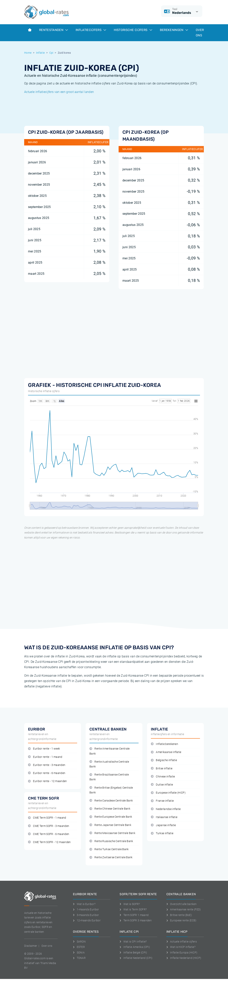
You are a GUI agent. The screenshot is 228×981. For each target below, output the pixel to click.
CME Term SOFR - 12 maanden (49, 842)
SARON (79, 941)
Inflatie (40, 52)
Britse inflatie (161, 768)
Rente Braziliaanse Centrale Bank (109, 777)
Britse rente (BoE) (179, 915)
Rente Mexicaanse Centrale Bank (112, 833)
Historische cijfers (133, 30)
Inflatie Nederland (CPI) (136, 957)
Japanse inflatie (163, 825)
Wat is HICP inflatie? (180, 946)
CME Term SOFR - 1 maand (47, 817)
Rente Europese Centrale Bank (110, 816)
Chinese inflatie (163, 776)
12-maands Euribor (87, 920)
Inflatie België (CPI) (133, 952)
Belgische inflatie (164, 760)
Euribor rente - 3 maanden (46, 765)
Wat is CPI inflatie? (133, 941)
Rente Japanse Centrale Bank (110, 825)
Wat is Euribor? (84, 904)
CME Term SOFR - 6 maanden (48, 834)
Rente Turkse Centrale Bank (109, 849)
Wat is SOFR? (130, 904)
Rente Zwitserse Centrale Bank (111, 857)
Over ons (200, 32)
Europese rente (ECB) (181, 920)
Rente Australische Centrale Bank (109, 764)
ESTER (79, 946)
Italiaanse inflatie (164, 817)
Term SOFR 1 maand (134, 915)
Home (27, 52)
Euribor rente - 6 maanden (46, 773)
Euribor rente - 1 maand (45, 757)
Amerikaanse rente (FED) (183, 909)
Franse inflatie (162, 800)
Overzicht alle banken (181, 904)
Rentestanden (53, 30)
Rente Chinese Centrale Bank (109, 808)
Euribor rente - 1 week (44, 748)
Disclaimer (30, 945)
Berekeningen (174, 30)
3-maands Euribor (86, 915)
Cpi (51, 52)
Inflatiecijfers (91, 30)
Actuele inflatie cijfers (181, 941)
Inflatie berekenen (164, 744)
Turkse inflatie (162, 833)
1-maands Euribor (86, 909)
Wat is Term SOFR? (133, 909)
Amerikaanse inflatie (166, 752)
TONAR (79, 957)
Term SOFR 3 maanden (136, 920)
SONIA (79, 952)
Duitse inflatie (162, 784)
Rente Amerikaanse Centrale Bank (109, 751)
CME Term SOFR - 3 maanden (48, 826)
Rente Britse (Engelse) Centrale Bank (111, 790)
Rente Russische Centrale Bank (111, 841)
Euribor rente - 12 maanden (47, 781)
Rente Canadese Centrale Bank (111, 800)
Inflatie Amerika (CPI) (135, 946)
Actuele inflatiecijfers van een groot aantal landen (59, 92)
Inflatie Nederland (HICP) (183, 957)
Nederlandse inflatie (166, 809)
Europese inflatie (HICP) (168, 792)
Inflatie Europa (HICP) (181, 952)
